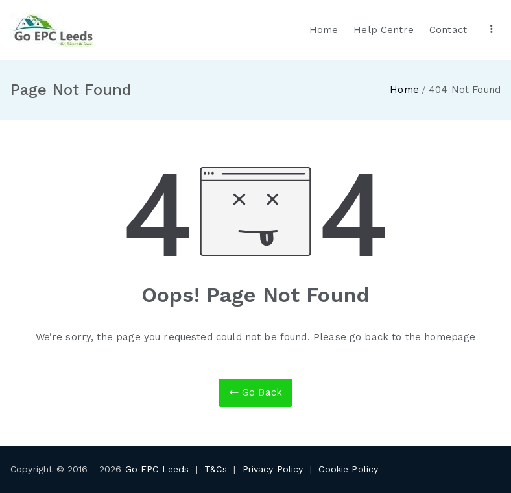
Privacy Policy (273, 469)
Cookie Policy (348, 469)
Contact (448, 30)
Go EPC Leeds (157, 469)
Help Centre (383, 30)
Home (324, 30)
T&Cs (215, 469)
